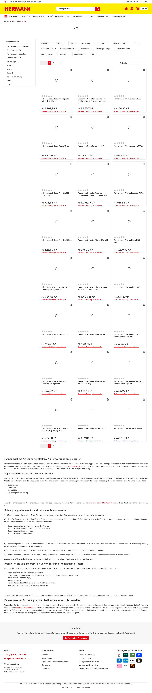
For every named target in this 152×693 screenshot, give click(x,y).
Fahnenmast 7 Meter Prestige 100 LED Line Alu (55, 194)
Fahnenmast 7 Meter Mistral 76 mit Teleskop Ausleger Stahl (56, 288)
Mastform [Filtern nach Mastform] (86, 49)
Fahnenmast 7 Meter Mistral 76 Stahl (93, 240)
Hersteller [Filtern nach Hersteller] (46, 43)
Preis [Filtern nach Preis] (94, 54)
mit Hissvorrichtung (14, 77)
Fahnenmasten (12, 42)
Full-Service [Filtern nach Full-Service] (87, 43)
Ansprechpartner (48, 658)
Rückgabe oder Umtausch (89, 662)
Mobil (9, 65)
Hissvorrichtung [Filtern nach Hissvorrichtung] (121, 43)
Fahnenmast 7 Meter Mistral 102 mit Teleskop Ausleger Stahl (92, 288)
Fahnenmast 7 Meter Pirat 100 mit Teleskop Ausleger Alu (91, 382)
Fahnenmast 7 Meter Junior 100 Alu (128, 146)
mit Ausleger (11, 62)
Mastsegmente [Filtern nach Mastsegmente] (48, 54)
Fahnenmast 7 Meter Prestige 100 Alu (57, 240)
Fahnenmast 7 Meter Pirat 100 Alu (91, 334)
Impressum (46, 668)
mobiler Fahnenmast (72, 466)
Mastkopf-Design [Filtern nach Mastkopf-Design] (104, 49)
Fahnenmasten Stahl (15, 58)
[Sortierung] (132, 63)
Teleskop (10, 69)
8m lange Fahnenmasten (26, 608)
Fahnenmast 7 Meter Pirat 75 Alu (127, 287)
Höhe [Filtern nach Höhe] (136, 43)
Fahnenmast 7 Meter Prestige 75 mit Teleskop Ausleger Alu (129, 382)
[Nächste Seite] (57, 63)
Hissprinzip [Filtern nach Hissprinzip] (103, 43)
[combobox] (75, 9)
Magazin (45, 655)
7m (10, 84)
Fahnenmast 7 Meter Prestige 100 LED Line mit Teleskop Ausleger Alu (92, 194)
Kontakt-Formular (85, 658)
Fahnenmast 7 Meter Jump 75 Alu (127, 99)
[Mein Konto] (132, 9)
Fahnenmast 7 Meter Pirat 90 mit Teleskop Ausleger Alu (55, 382)
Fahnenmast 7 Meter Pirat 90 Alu (55, 334)
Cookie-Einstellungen (87, 655)
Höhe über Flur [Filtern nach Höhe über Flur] (48, 49)
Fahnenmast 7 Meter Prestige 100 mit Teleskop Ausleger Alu (55, 429)
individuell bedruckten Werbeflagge (102, 503)
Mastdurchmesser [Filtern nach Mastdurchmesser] (68, 49)
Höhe (9, 81)
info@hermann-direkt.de (15, 658)
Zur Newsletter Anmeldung (76, 638)
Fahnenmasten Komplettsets (18, 46)
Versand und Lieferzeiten (88, 665)
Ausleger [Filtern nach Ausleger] (61, 43)
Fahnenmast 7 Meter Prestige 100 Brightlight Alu (55, 100)
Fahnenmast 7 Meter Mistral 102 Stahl (127, 241)
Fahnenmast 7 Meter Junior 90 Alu (91, 146)
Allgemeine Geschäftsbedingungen (55, 662)
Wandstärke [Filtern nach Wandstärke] (80, 54)
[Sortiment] (12, 16)
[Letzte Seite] (61, 63)
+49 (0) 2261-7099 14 (15, 654)
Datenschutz (47, 665)
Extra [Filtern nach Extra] (73, 43)
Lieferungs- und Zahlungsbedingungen (93, 668)
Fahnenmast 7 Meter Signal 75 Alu (91, 428)
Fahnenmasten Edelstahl (16, 54)
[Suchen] (97, 9)
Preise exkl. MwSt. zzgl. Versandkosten (54, 111)
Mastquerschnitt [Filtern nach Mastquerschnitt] (125, 49)
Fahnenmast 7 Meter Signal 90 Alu (128, 428)
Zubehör (10, 73)
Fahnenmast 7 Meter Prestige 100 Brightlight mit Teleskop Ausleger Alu (92, 101)
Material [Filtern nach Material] (65, 54)
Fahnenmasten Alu (14, 50)
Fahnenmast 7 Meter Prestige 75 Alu (129, 193)
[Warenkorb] (141, 9)
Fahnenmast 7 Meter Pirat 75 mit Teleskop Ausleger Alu (127, 335)
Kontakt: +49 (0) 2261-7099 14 (137, 2)
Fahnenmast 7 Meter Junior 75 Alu (55, 146)
